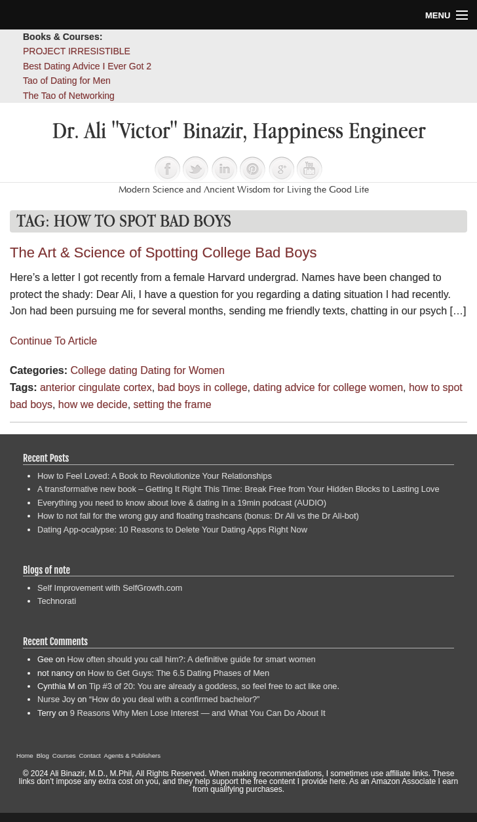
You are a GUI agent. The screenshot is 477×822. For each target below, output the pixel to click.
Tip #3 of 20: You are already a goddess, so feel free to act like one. (214, 686)
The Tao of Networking (69, 95)
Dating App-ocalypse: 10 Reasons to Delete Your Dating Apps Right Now (172, 529)
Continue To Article (53, 340)
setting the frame (173, 404)
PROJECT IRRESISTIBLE (76, 51)
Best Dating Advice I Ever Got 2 (87, 66)
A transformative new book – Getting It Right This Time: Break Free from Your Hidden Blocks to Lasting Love (238, 489)
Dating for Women (182, 370)
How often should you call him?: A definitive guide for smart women (191, 659)
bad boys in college (203, 387)
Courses (64, 755)
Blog (43, 755)
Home (24, 755)
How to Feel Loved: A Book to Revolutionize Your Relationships (154, 476)
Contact (90, 755)
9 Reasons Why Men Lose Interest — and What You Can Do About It (198, 713)
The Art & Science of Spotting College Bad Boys (163, 252)
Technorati (56, 601)
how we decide (93, 404)
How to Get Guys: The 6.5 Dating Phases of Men (178, 673)
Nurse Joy (56, 699)
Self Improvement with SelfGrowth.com (109, 588)
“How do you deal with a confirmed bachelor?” (174, 699)
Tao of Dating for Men (67, 80)
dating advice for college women (328, 387)
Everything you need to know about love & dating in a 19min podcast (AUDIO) (181, 503)
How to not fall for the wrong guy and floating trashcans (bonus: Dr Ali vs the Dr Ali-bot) (198, 516)
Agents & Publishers (132, 755)
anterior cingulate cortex (96, 387)
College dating (103, 370)
